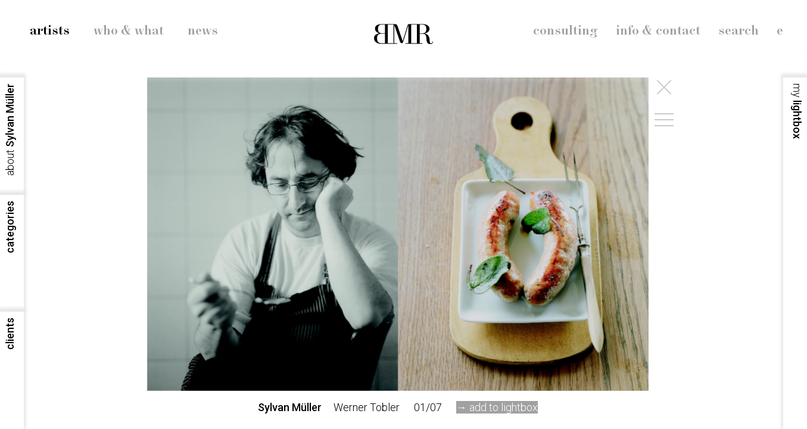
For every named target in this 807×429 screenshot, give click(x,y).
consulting (565, 31)
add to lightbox (503, 407)
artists (50, 31)
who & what (129, 31)
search (738, 31)
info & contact (658, 31)
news (203, 31)
